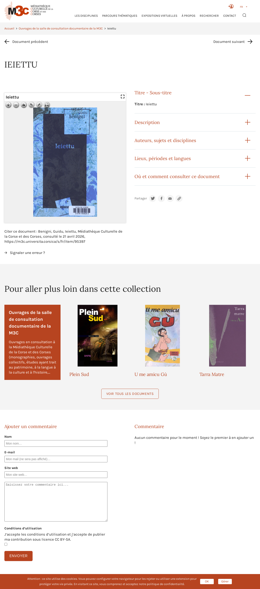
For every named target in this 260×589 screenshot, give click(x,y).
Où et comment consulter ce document (177, 176)
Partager (141, 198)
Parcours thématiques (119, 16)
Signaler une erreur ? (27, 252)
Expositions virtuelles (159, 16)
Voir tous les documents (130, 394)
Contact (229, 16)
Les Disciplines (86, 16)
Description (147, 122)
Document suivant (229, 41)
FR (241, 6)
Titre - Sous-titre (153, 93)
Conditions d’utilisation (23, 528)
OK (207, 581)
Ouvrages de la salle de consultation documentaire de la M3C (61, 28)
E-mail (9, 452)
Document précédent (30, 41)
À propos (188, 16)
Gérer (225, 581)
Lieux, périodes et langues (163, 158)
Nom (8, 437)
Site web (11, 468)
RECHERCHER (209, 16)
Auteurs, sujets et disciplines (165, 140)
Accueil (9, 28)
